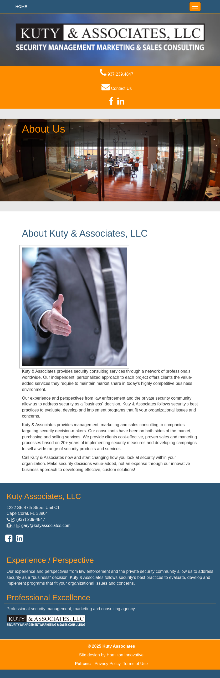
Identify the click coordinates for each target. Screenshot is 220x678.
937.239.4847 (116, 74)
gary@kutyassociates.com (45, 525)
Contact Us (116, 88)
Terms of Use (135, 663)
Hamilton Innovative (125, 655)
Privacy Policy (108, 663)
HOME (21, 6)
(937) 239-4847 (30, 519)
